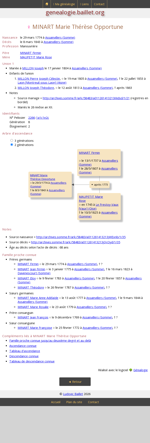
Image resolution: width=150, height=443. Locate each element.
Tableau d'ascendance (24, 388)
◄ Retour (75, 419)
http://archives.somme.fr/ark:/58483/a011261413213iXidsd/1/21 (86, 98)
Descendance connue (24, 393)
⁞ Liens (84, 4)
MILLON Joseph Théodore (36, 88)
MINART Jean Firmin (31, 306)
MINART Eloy (27, 315)
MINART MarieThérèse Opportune (17, 195)
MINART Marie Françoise (35, 365)
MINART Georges (114, 152)
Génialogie (140, 407)
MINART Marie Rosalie (33, 344)
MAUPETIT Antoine (115, 217)
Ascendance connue (23, 383)
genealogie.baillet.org (75, 12)
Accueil (55, 439)
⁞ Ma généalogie (64, 4)
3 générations (24, 141)
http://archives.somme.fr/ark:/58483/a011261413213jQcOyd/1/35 (75, 279)
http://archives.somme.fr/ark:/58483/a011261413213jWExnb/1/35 (81, 274)
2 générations (24, 145)
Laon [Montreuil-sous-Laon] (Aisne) (42, 82)
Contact (99, 4)
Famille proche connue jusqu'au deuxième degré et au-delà (50, 377)
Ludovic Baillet (73, 431)
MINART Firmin (30, 53)
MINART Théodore (31, 324)
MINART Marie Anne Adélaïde (38, 335)
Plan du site (74, 439)
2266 (31, 118)
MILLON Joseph (33, 68)
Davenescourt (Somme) (34, 310)
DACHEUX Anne (113, 242)
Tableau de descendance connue (32, 398)
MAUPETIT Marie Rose (36, 57)
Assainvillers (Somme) (60, 37)
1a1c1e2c (42, 118)
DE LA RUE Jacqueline (117, 185)
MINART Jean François (33, 354)
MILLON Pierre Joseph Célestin (39, 79)
